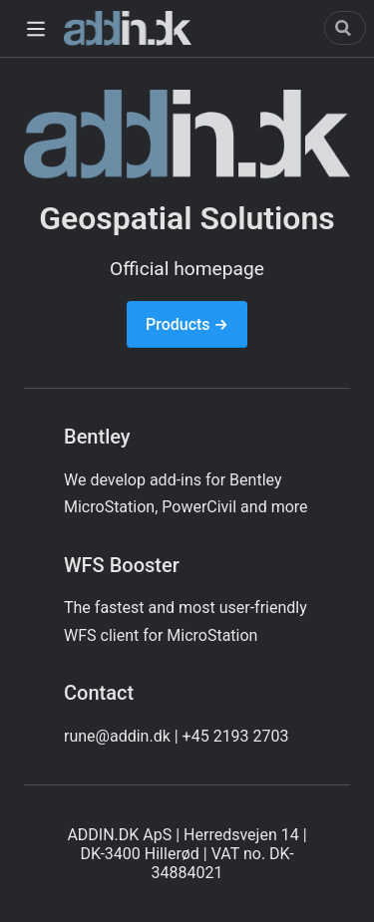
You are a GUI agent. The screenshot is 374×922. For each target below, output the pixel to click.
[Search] (345, 28)
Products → (187, 324)
